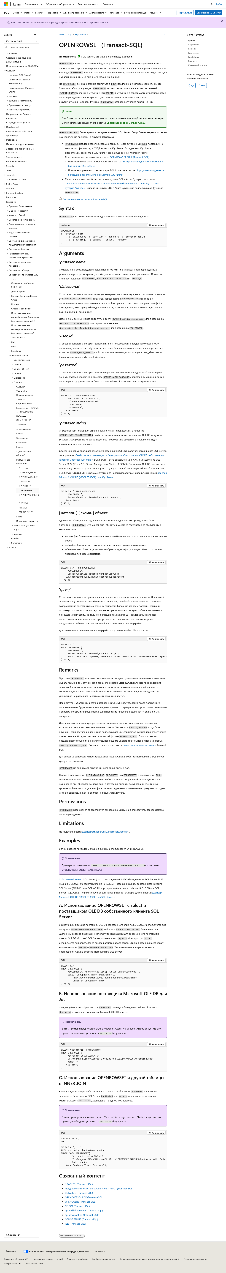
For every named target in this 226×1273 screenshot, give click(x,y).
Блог (59, 1258)
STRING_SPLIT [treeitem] (25, 512)
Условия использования (195, 1258)
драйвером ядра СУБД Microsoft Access (104, 831)
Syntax (191, 40)
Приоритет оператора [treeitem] (27, 521)
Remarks (192, 48)
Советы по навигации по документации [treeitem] (18, 59)
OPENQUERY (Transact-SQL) (80, 1201)
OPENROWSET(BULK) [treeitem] (29, 496)
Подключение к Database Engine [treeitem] (21, 89)
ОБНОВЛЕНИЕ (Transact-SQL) (81, 1219)
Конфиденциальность (102, 1258)
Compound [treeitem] (21, 442)
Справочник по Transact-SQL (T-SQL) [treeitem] (23, 284)
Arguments (193, 44)
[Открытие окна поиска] (212, 4)
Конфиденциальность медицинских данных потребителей (148, 1258)
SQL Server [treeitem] (11, 53)
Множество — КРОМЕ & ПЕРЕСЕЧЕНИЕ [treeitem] (27, 409)
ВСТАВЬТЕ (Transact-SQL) (79, 1192)
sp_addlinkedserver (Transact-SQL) (84, 1210)
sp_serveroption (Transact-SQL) (82, 1214)
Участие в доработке (77, 1258)
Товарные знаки (12, 1263)
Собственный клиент (81, 459)
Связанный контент (198, 65)
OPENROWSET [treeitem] (26, 490)
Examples (192, 61)
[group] (113, 652)
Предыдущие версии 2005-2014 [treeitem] (22, 66)
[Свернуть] (35, 35)
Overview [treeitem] (20, 386)
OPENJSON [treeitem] (24, 481)
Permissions (193, 52)
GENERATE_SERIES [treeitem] (27, 472)
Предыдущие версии (42, 1258)
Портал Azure (185, 12)
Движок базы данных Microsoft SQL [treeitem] (19, 81)
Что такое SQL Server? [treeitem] (20, 75)
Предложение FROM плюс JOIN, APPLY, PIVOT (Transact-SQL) (99, 1188)
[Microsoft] (6, 4)
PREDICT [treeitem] (23, 507)
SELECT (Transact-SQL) (77, 1206)
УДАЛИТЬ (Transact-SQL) (79, 1184)
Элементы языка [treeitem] (22, 359)
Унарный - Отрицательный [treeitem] (24, 401)
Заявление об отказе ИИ (16, 1258)
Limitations (193, 56)
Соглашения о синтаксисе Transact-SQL (85, 199)
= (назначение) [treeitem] (23, 428)
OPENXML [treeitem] (24, 503)
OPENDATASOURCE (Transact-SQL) (84, 1197)
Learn (61, 34)
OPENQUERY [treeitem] (25, 485)
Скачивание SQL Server (209, 12)
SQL (70, 34)
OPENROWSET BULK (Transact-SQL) (129, 157)
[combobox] (21, 41)
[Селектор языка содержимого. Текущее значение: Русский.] (11, 1251)
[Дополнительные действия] (164, 34)
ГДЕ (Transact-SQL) (75, 1223)
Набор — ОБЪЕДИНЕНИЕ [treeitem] (24, 418)
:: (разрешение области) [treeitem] (23, 453)
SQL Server (80, 34)
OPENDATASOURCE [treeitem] (28, 476)
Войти (219, 4)
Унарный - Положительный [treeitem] (24, 393)
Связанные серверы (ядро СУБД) (126, 122)
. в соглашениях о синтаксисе (139, 745)
